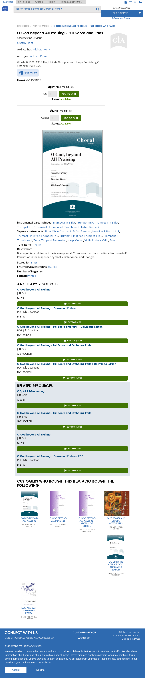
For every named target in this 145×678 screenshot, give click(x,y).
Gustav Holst (25, 42)
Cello (105, 240)
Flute (48, 231)
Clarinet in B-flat (70, 231)
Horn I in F (98, 231)
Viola (98, 240)
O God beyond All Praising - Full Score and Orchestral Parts (54, 345)
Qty (45, 93)
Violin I (79, 240)
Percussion (59, 240)
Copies (45, 117)
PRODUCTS (23, 26)
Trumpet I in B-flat (64, 222)
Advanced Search (121, 18)
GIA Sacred (7, 2)
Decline (40, 670)
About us (84, 638)
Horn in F (42, 227)
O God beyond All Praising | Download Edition (46, 308)
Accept (16, 670)
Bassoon (86, 231)
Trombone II (71, 227)
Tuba (84, 227)
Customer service (84, 632)
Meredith (52, 2)
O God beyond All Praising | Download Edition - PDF (50, 456)
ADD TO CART (69, 93)
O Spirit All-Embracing (30, 391)
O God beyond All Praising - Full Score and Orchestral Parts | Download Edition (66, 363)
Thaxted (37, 244)
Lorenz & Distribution (72, 2)
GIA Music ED (24, 2)
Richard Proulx (38, 56)
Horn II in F (112, 231)
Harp (70, 240)
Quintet (52, 267)
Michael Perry (41, 49)
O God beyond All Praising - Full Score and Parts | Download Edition (60, 326)
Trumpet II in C (26, 227)
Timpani (94, 227)
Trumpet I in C (85, 222)
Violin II (89, 240)
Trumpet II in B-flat (106, 222)
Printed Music (41, 26)
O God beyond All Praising (33, 289)
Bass (112, 240)
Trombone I (56, 227)
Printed (31, 276)
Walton (39, 2)
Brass (34, 262)
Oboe (55, 231)
